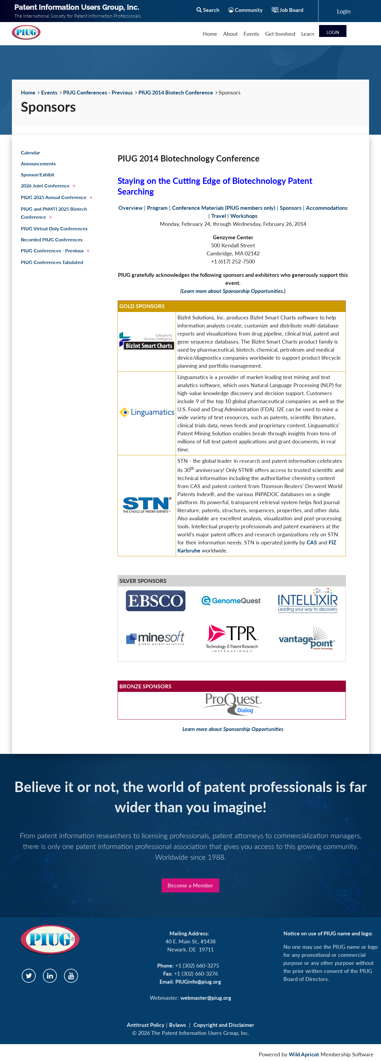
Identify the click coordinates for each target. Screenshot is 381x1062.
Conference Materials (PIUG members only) (223, 207)
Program (157, 207)
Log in (343, 11)
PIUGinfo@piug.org (198, 981)
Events (49, 92)
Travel (218, 215)
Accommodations (327, 207)
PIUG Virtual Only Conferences (54, 228)
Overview (130, 207)
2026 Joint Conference (45, 185)
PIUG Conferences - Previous (98, 92)
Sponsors (291, 207)
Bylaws (177, 1024)
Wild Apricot (304, 1054)
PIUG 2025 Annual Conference (54, 197)
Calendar (30, 152)
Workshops (243, 215)
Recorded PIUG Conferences (51, 239)
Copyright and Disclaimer (223, 1024)
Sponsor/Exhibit (37, 174)
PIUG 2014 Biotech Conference (175, 92)
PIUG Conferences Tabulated (52, 262)
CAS (312, 542)
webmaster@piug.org (205, 997)
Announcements (38, 163)
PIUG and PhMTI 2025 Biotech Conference (54, 213)
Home (28, 92)
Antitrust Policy (146, 1024)
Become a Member (190, 885)
